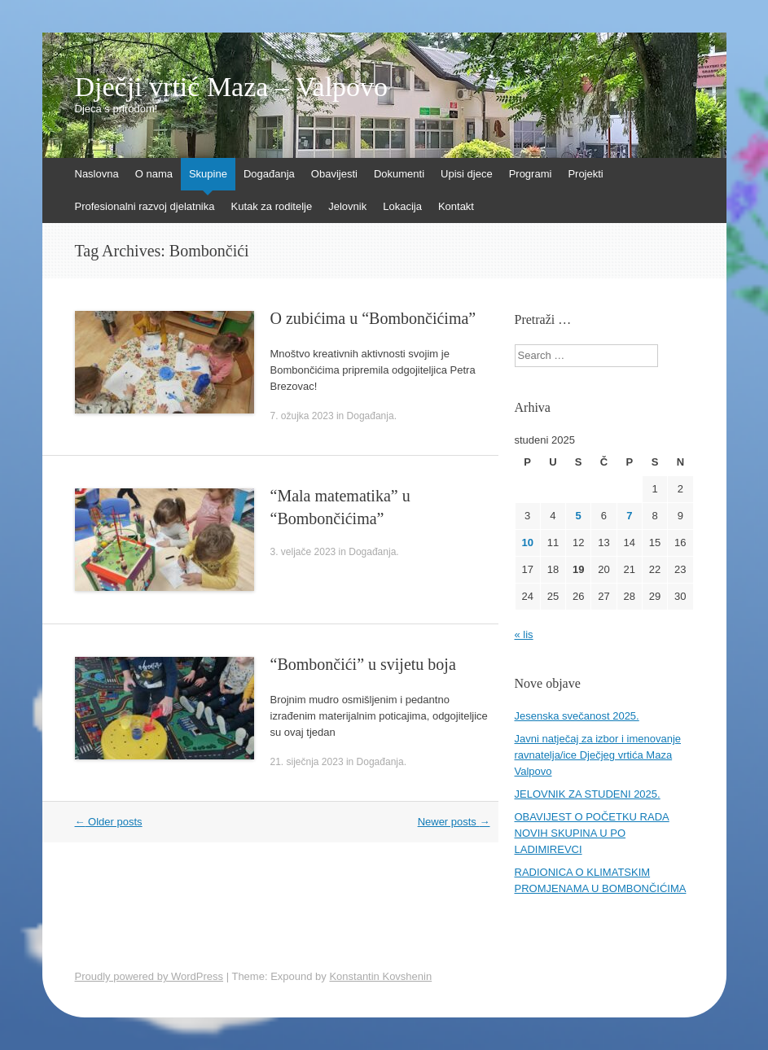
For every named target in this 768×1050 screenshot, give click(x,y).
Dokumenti (399, 174)
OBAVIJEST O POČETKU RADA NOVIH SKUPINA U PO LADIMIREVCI (592, 833)
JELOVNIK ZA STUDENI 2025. (587, 794)
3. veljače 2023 (303, 552)
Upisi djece (467, 174)
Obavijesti (334, 174)
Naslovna (97, 174)
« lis (524, 634)
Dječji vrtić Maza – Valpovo (231, 87)
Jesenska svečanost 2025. (577, 716)
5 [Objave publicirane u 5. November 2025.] (578, 516)
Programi (530, 174)
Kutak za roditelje (271, 206)
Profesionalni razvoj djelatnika (145, 206)
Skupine (208, 174)
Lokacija (402, 206)
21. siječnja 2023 (307, 762)
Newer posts (454, 822)
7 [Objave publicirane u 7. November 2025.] (629, 516)
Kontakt (456, 206)
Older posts (109, 822)
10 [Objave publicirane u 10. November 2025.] (527, 542)
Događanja (269, 174)
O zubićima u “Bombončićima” (373, 318)
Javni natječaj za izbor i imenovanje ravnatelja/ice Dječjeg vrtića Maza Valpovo (598, 755)
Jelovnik (347, 206)
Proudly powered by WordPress (149, 976)
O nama (154, 174)
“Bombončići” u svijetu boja (363, 664)
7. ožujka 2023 (302, 416)
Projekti (585, 174)
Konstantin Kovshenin (380, 976)
